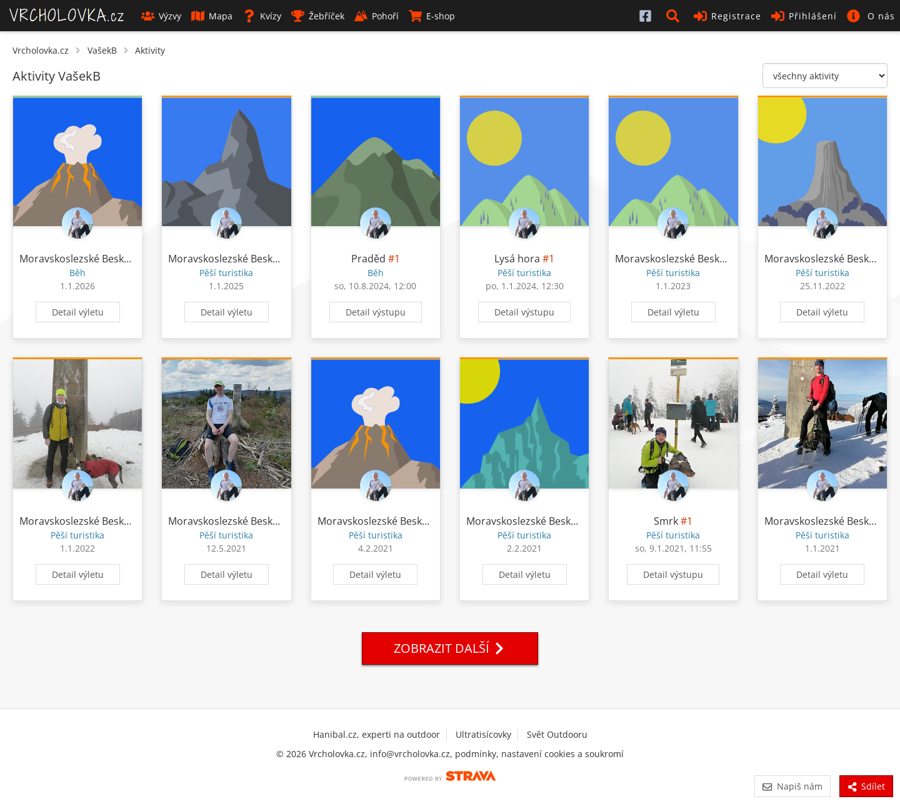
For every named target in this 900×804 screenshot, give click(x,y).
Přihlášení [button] (804, 15)
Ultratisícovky (483, 734)
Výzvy (161, 15)
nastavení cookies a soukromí (562, 754)
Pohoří (376, 15)
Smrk (666, 521)
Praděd (368, 259)
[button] (675, 15)
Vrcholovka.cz (40, 50)
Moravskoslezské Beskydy (79, 259)
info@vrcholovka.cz (410, 754)
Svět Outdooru (557, 734)
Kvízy (261, 15)
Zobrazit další (450, 648)
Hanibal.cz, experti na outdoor (376, 734)
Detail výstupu (376, 312)
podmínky (475, 754)
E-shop (432, 15)
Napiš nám (792, 786)
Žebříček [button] (317, 15)
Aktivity (150, 50)
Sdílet (866, 786)
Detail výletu (78, 312)
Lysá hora (517, 259)
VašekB (102, 50)
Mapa (211, 15)
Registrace (727, 15)
